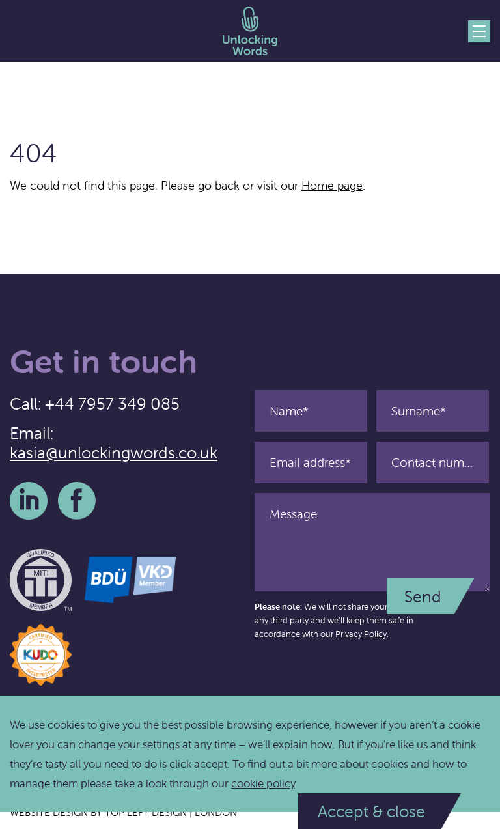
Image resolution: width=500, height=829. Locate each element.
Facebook (77, 501)
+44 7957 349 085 (112, 404)
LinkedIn (29, 501)
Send (422, 596)
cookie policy (263, 783)
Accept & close (371, 811)
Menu (479, 31)
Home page (332, 185)
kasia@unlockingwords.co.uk (113, 452)
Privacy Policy (361, 633)
